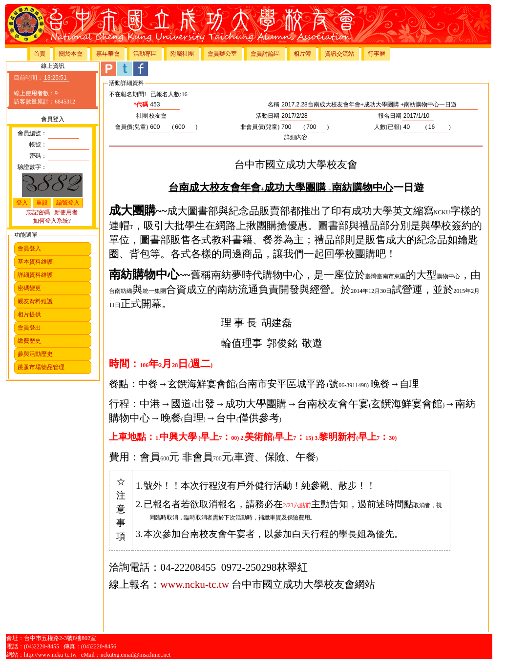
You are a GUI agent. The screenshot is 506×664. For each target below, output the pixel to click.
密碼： (38, 155)
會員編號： (32, 133)
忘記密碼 (38, 212)
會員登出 (29, 327)
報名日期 (389, 115)
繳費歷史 (29, 340)
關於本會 (71, 53)
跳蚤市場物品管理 (41, 367)
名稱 (273, 104)
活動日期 (267, 115)
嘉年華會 (108, 53)
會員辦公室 (222, 53)
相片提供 (29, 314)
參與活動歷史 (35, 354)
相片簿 (302, 53)
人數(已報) (387, 127)
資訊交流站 (339, 53)
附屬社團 (182, 53)
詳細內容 (296, 137)
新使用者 (66, 212)
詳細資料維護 (35, 274)
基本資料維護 (35, 261)
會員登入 (29, 248)
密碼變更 (29, 288)
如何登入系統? (52, 220)
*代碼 (140, 104)
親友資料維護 (35, 301)
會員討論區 (265, 53)
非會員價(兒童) (259, 127)
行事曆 (376, 53)
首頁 (39, 53)
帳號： (38, 144)
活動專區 (145, 53)
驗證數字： (32, 167)
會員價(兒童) (131, 127)
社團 (142, 115)
